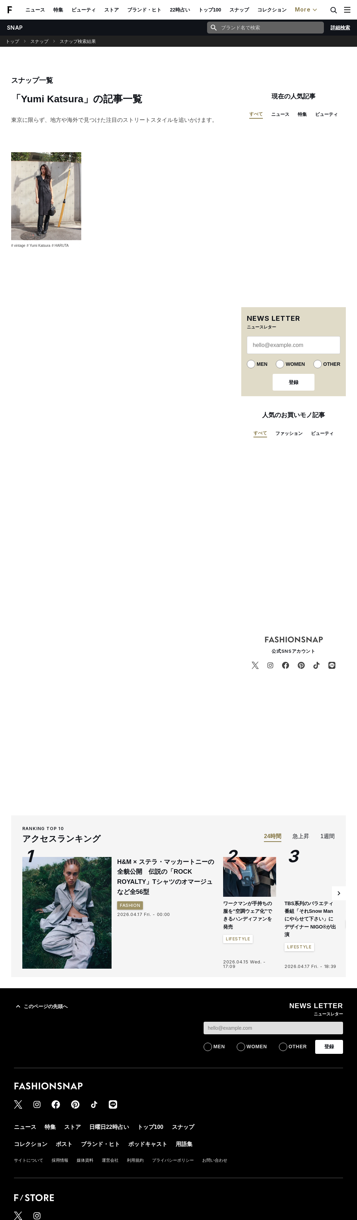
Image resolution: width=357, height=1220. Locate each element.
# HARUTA (60, 245)
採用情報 (60, 1160)
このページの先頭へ (41, 1006)
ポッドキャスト (147, 1144)
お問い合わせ (214, 1160)
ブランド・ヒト (144, 9)
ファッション (289, 433)
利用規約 (135, 1160)
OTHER (331, 364)
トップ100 (209, 9)
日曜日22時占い (109, 1127)
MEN (262, 364)
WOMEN (295, 364)
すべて (256, 114)
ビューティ (83, 9)
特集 (58, 9)
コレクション (272, 9)
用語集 (184, 1144)
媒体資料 (85, 1160)
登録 (293, 382)
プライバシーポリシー (173, 1160)
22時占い (180, 9)
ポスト (64, 1144)
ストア (111, 9)
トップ (12, 41)
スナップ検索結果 (78, 41)
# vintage (18, 245)
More (307, 10)
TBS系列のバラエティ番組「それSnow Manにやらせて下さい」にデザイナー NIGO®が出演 (310, 919)
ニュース (35, 9)
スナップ (239, 9)
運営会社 (110, 1160)
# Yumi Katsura (39, 245)
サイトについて (28, 1160)
